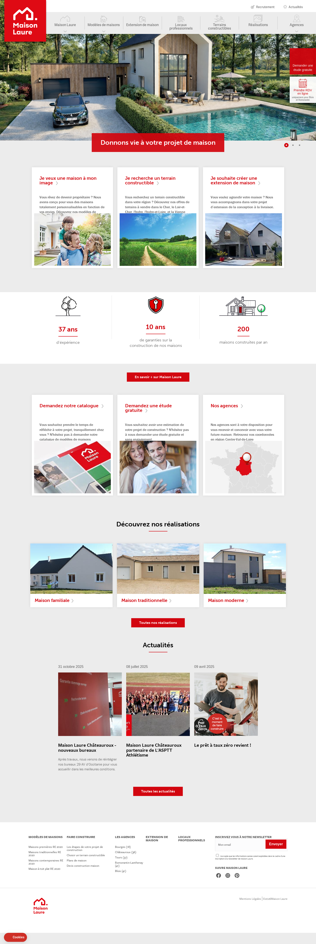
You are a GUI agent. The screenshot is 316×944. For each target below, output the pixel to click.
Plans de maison (77, 871)
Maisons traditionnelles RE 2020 (45, 864)
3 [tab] (299, 145)
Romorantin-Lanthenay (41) (131, 875)
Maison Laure (65, 26)
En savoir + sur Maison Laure (158, 385)
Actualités (296, 7)
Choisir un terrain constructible (87, 866)
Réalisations (258, 26)
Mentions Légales (250, 910)
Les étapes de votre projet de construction (86, 859)
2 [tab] (293, 145)
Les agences (126, 848)
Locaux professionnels (181, 28)
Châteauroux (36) (127, 863)
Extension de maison (142, 26)
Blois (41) (122, 882)
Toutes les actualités (158, 803)
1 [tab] (286, 145)
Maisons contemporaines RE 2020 (46, 873)
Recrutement (265, 7)
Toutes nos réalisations (158, 634)
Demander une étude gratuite (303, 68)
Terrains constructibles (219, 28)
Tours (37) (123, 868)
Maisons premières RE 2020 (46, 858)
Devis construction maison (84, 877)
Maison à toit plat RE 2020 (44, 880)
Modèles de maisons (104, 26)
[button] (15, 937)
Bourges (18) (125, 858)
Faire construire (81, 848)
